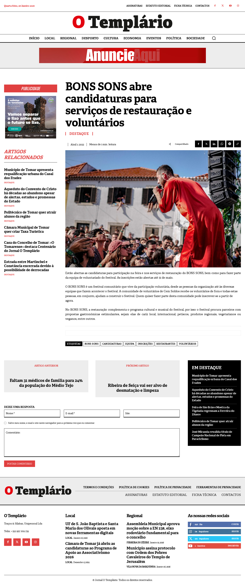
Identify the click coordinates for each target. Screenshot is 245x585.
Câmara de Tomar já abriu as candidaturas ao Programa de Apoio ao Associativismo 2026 (91, 550)
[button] (214, 38)
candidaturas (111, 343)
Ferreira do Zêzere (138, 542)
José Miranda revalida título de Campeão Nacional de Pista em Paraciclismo (212, 435)
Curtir (235, 524)
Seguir (235, 531)
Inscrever (233, 546)
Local (68, 538)
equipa (129, 343)
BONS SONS (92, 343)
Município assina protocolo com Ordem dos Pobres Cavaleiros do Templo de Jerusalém (151, 555)
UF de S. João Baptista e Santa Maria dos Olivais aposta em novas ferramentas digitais (91, 528)
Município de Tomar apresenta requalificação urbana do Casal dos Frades (28, 174)
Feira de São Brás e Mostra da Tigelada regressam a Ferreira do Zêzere (213, 411)
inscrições (145, 343)
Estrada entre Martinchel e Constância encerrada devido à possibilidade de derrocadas (29, 266)
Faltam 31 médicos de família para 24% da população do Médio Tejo (46, 388)
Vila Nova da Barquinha (141, 566)
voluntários (187, 343)
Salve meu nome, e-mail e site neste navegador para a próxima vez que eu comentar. (51, 423)
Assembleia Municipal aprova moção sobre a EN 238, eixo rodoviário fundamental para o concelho (153, 530)
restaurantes (165, 343)
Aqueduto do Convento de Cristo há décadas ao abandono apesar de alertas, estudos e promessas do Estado (30, 195)
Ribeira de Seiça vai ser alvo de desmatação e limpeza (137, 388)
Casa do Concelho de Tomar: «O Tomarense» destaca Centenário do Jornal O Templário (30, 246)
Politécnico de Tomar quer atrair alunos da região (30, 214)
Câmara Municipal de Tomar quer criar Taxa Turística (26, 229)
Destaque (9, 183)
